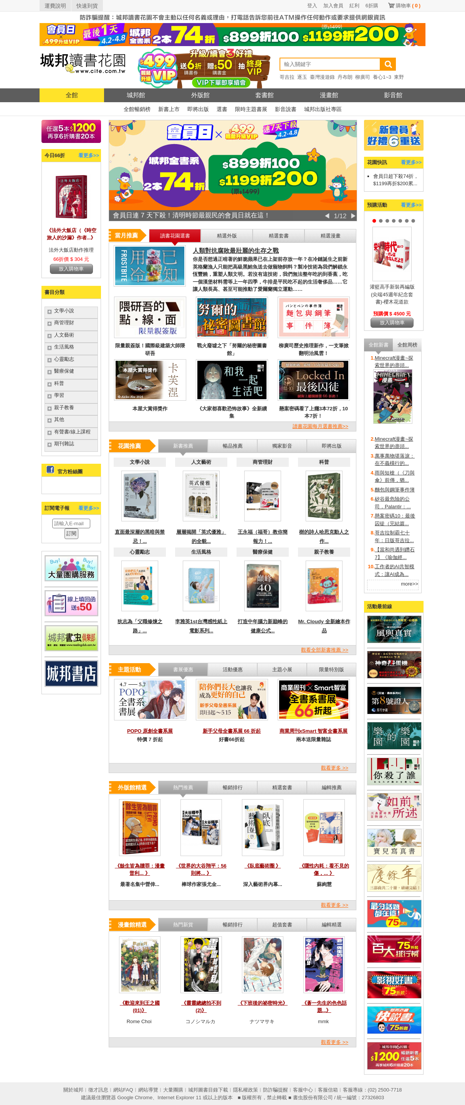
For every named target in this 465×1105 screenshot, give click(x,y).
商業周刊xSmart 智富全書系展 (314, 731)
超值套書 (282, 924)
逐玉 (302, 77)
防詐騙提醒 (275, 1090)
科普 (59, 383)
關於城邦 (73, 1090)
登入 (312, 5)
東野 (399, 77)
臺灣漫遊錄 (322, 77)
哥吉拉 (287, 77)
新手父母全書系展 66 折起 (232, 731)
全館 (72, 95)
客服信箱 (328, 1090)
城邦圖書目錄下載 (208, 1090)
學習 (59, 395)
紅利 (354, 5)
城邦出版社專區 (323, 109)
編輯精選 (332, 924)
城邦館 (136, 95)
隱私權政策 (245, 1090)
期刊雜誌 (64, 443)
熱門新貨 (183, 924)
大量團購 (173, 1090)
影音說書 (285, 109)
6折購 (372, 5)
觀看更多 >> (334, 768)
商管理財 (64, 322)
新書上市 (169, 109)
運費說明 (55, 6)
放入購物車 (71, 269)
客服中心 (303, 1090)
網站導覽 (148, 1090)
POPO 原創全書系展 (150, 731)
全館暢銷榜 (137, 109)
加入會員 (333, 5)
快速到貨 (87, 6)
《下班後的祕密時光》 (263, 1003)
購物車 (408, 5)
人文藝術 (64, 335)
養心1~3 (382, 77)
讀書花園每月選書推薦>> (320, 426)
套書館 (264, 95)
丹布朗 (345, 77)
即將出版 (198, 109)
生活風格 (64, 347)
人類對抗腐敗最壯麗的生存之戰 (236, 250)
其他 (59, 419)
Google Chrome (134, 1097)
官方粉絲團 (70, 472)
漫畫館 (329, 95)
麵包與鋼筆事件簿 (395, 490)
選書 (222, 109)
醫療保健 (64, 371)
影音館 (393, 95)
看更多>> (88, 155)
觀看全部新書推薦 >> (324, 650)
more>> (409, 584)
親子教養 (64, 407)
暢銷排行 (233, 924)
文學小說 (64, 311)
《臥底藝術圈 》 (263, 866)
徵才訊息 (98, 1090)
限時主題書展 (251, 109)
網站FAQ (123, 1090)
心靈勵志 (64, 359)
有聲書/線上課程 (72, 432)
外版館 (200, 95)
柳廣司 (362, 77)
